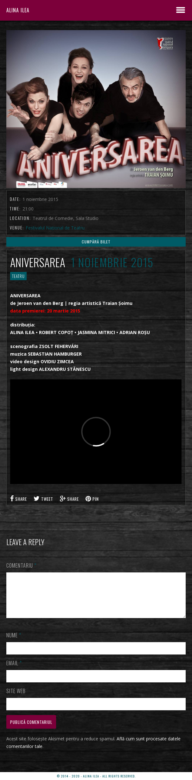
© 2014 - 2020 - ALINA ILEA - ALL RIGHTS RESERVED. (96, 776)
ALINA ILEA (17, 10)
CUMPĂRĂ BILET (96, 241)
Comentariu (21, 565)
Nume (13, 643)
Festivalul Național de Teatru (55, 228)
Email (14, 670)
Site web (16, 698)
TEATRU (18, 276)
